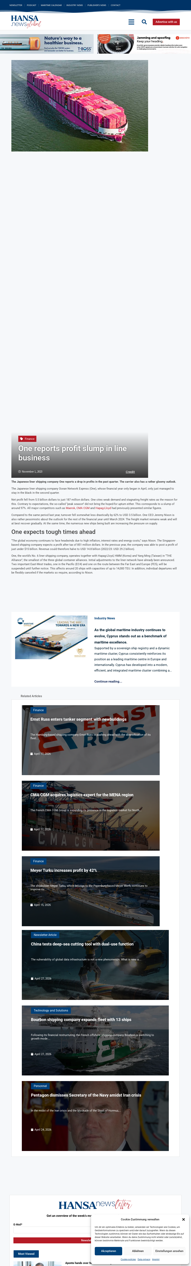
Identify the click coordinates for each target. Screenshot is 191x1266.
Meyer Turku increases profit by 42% (63, 870)
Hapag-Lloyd (103, 508)
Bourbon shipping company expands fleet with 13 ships (81, 1019)
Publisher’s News (96, 5)
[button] (183, 1219)
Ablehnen (138, 1251)
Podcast (31, 5)
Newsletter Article (45, 935)
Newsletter (16, 5)
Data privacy (144, 1259)
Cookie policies (128, 1259)
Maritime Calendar (51, 5)
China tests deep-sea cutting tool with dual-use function (82, 944)
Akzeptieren (108, 1251)
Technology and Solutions (51, 1010)
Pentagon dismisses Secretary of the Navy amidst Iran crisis (86, 1095)
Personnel (40, 1086)
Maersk (70, 508)
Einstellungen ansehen (169, 1251)
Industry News (74, 5)
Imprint (155, 1259)
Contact (115, 5)
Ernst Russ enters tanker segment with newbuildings (78, 719)
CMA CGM (83, 508)
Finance (30, 439)
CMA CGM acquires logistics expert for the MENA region (81, 795)
